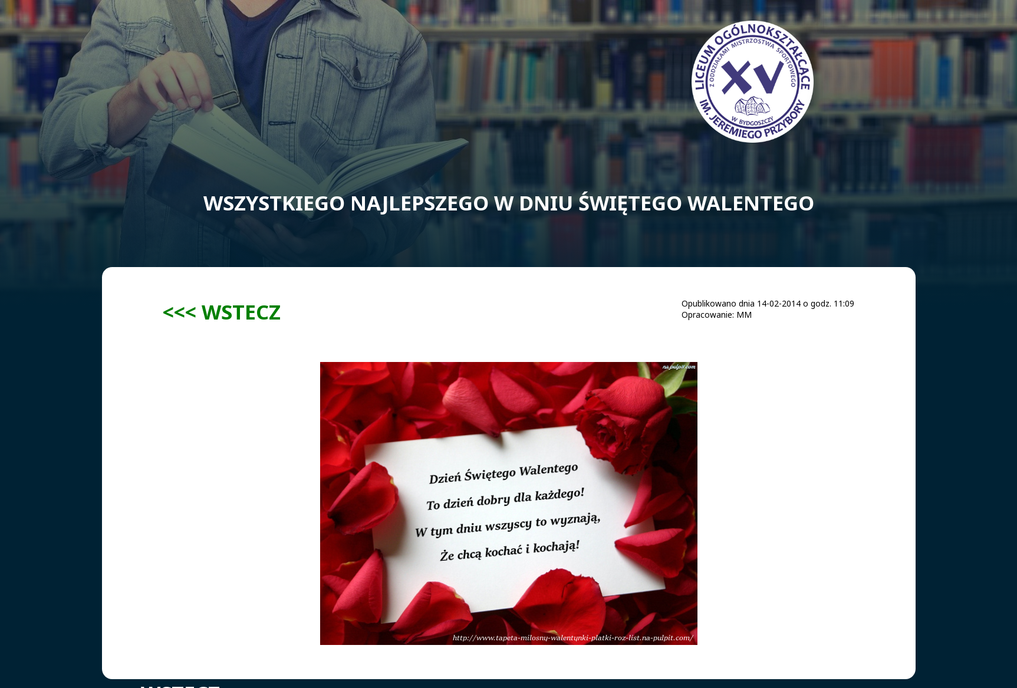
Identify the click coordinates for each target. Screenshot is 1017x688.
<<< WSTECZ (222, 311)
